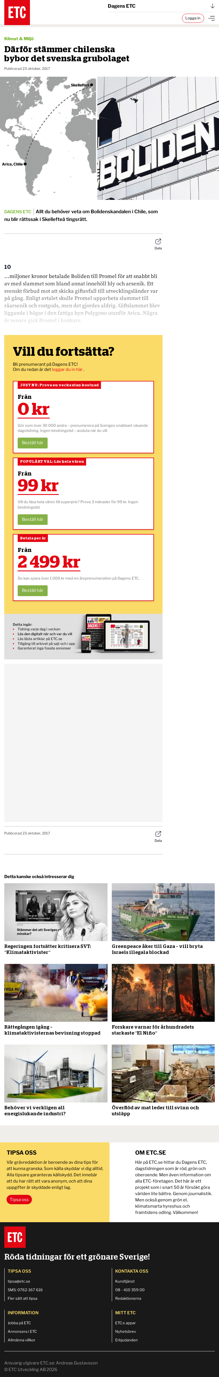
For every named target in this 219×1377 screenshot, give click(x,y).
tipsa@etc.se (19, 1281)
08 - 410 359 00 (130, 1289)
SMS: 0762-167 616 (25, 1289)
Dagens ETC (161, 6)
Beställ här (32, 442)
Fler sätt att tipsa (22, 1298)
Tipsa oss (19, 1199)
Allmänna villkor (21, 1340)
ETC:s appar (125, 1323)
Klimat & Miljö (19, 38)
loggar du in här (68, 369)
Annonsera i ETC (22, 1331)
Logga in (192, 18)
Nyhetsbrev (125, 1331)
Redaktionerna (128, 1298)
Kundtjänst (125, 1281)
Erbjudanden (126, 1340)
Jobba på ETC (19, 1323)
